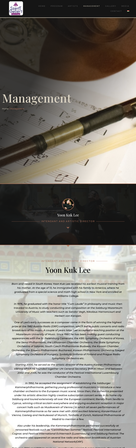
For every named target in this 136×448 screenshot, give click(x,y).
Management (91, 6)
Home (41, 6)
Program (57, 6)
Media (125, 6)
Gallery (110, 6)
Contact (116, 11)
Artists (73, 6)
